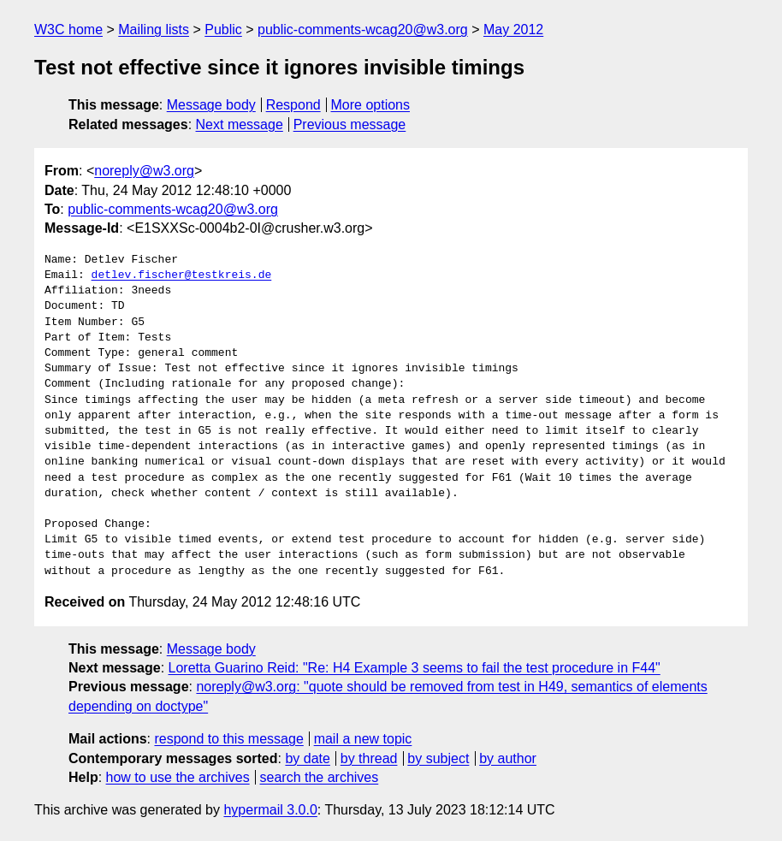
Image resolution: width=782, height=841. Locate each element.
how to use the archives (178, 777)
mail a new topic (363, 738)
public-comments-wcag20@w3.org (363, 29)
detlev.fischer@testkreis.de (182, 275)
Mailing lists (153, 29)
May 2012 (513, 29)
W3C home (68, 29)
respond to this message (228, 738)
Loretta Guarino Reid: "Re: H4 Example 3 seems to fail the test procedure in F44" (415, 667)
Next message (239, 124)
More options (371, 105)
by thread (369, 758)
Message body (211, 105)
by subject (438, 758)
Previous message (349, 124)
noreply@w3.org (144, 170)
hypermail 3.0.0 (270, 810)
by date (307, 758)
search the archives (319, 777)
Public (223, 29)
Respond (293, 105)
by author (507, 758)
